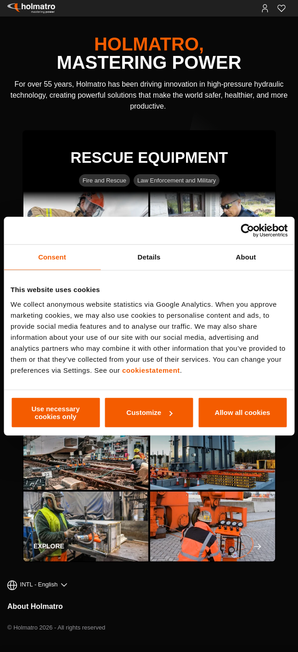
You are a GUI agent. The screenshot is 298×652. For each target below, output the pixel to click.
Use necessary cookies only (55, 412)
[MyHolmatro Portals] (265, 8)
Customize (149, 412)
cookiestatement (151, 370)
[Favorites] (281, 8)
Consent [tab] (52, 257)
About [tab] (246, 257)
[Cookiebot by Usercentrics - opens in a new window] (247, 231)
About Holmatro (35, 606)
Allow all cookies (242, 412)
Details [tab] (149, 257)
